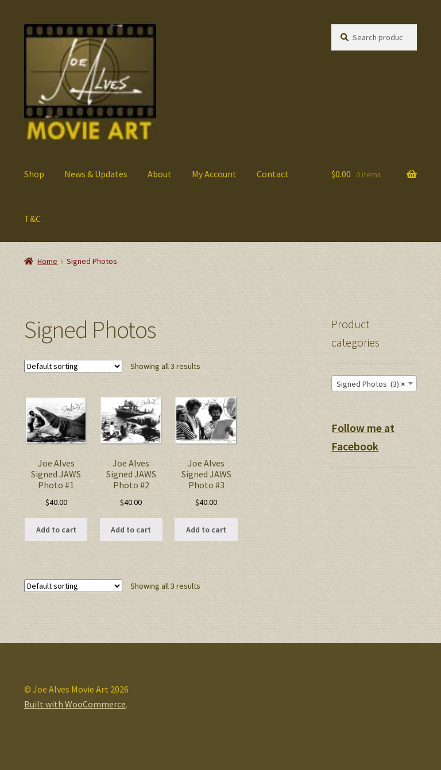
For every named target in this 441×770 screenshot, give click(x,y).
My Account (214, 174)
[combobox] (374, 383)
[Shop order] (73, 366)
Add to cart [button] (56, 529)
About (160, 174)
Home (47, 261)
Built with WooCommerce (75, 704)
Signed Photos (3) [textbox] (370, 384)
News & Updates (95, 174)
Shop (34, 174)
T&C (32, 218)
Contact (273, 174)
